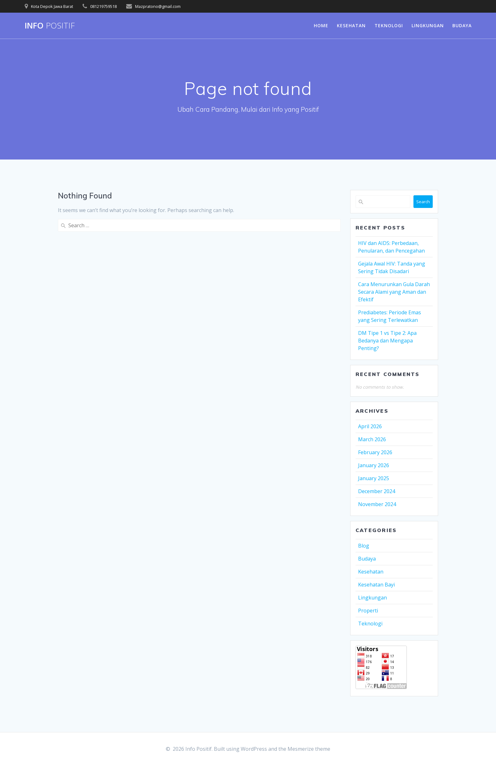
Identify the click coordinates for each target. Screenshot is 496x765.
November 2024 (377, 504)
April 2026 (370, 426)
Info (50, 26)
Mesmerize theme (309, 748)
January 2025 (373, 478)
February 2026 (375, 452)
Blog (363, 545)
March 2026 (372, 439)
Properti (368, 610)
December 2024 (376, 491)
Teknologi (389, 25)
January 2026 (373, 465)
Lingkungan (428, 25)
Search (423, 201)
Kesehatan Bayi (376, 584)
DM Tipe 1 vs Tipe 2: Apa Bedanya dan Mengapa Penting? (387, 340)
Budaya (462, 25)
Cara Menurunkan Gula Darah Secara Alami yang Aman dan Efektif (394, 292)
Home (321, 25)
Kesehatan (351, 25)
